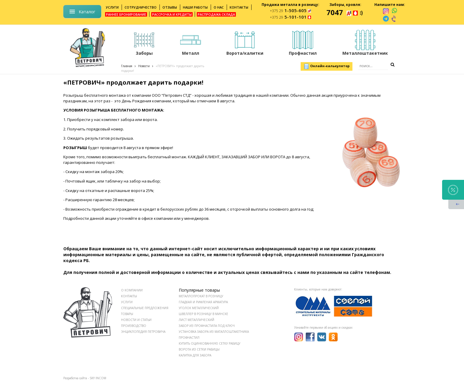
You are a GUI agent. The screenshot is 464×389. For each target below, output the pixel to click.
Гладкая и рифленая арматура (203, 302)
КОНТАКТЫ (129, 296)
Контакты (239, 7)
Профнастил (189, 337)
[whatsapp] (394, 11)
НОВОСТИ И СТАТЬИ (136, 320)
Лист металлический (196, 320)
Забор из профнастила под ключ (207, 326)
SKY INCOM (98, 378)
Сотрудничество (140, 7)
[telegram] (386, 19)
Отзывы (170, 7)
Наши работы (195, 7)
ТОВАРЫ (127, 314)
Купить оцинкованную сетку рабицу (209, 343)
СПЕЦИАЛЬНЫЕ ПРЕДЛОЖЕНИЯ (144, 308)
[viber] (394, 19)
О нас (219, 7)
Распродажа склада (216, 14)
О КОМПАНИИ (132, 290)
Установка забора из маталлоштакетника (214, 332)
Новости (144, 66)
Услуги (112, 7)
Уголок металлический (199, 308)
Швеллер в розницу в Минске (203, 314)
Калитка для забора (195, 355)
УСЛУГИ (127, 302)
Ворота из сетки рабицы (199, 349)
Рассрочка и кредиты (172, 14)
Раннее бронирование (126, 14)
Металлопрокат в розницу (201, 296)
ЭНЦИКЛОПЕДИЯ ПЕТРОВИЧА (143, 332)
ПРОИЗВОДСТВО (133, 326)
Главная (126, 66)
